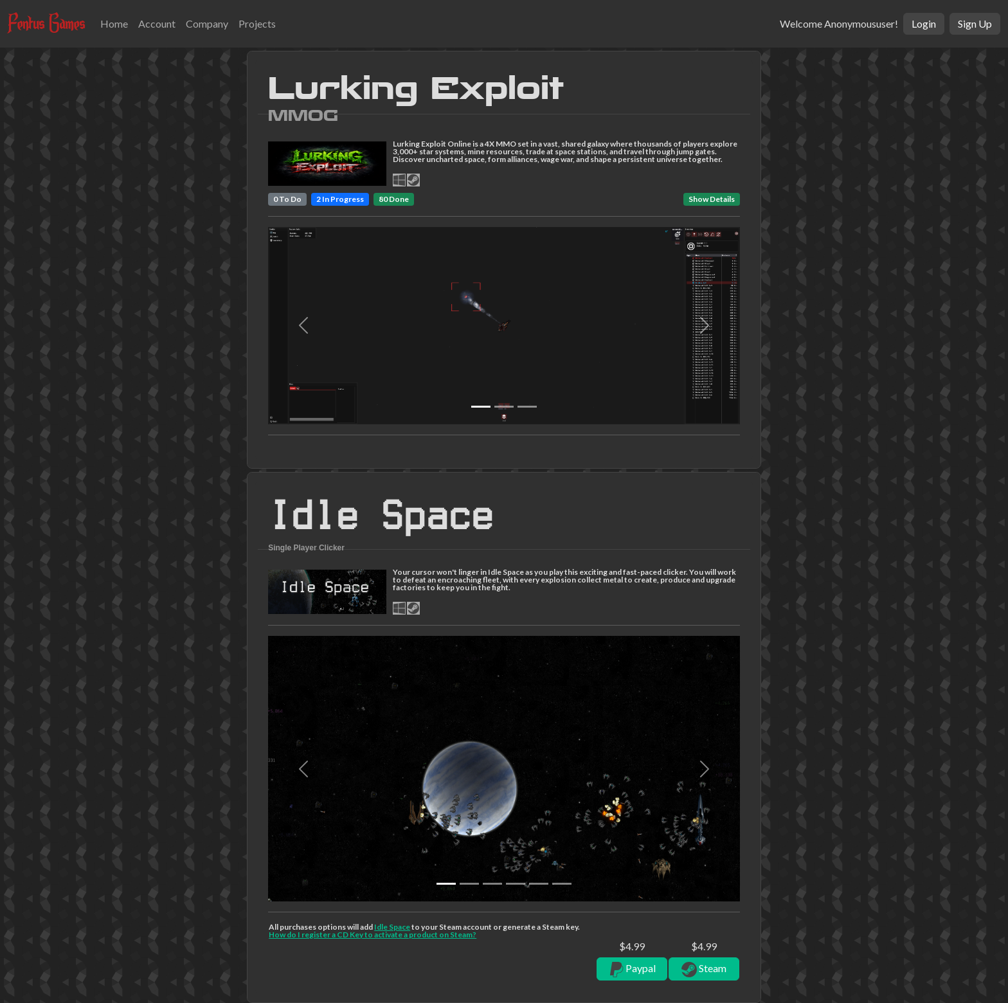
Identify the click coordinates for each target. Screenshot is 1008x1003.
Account (157, 23)
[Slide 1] (504, 406)
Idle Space (392, 927)
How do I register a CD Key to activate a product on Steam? (372, 934)
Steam (703, 969)
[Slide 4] (538, 883)
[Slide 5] (562, 883)
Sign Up (975, 23)
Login (924, 23)
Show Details (711, 199)
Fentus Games (46, 23)
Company (207, 23)
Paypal (632, 969)
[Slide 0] (481, 406)
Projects (257, 23)
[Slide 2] (527, 406)
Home (114, 23)
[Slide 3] (515, 883)
